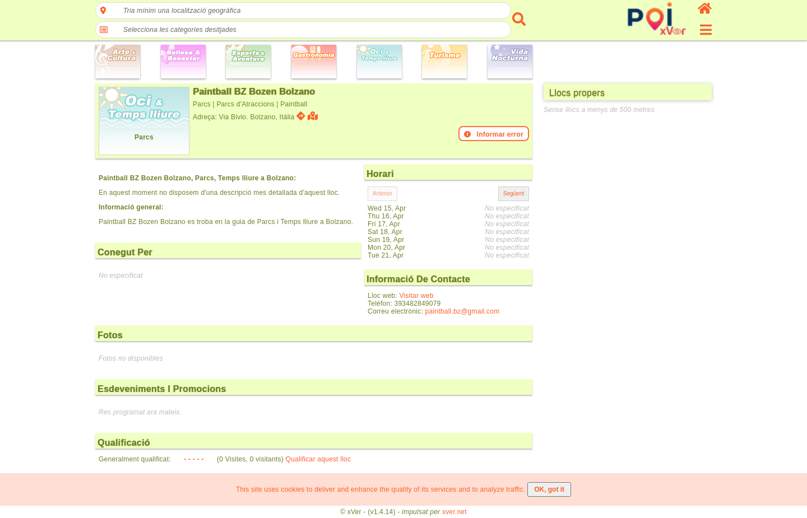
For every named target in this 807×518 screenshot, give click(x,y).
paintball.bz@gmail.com (462, 311)
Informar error (493, 134)
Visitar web (416, 296)
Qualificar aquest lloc (318, 459)
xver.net (454, 512)
